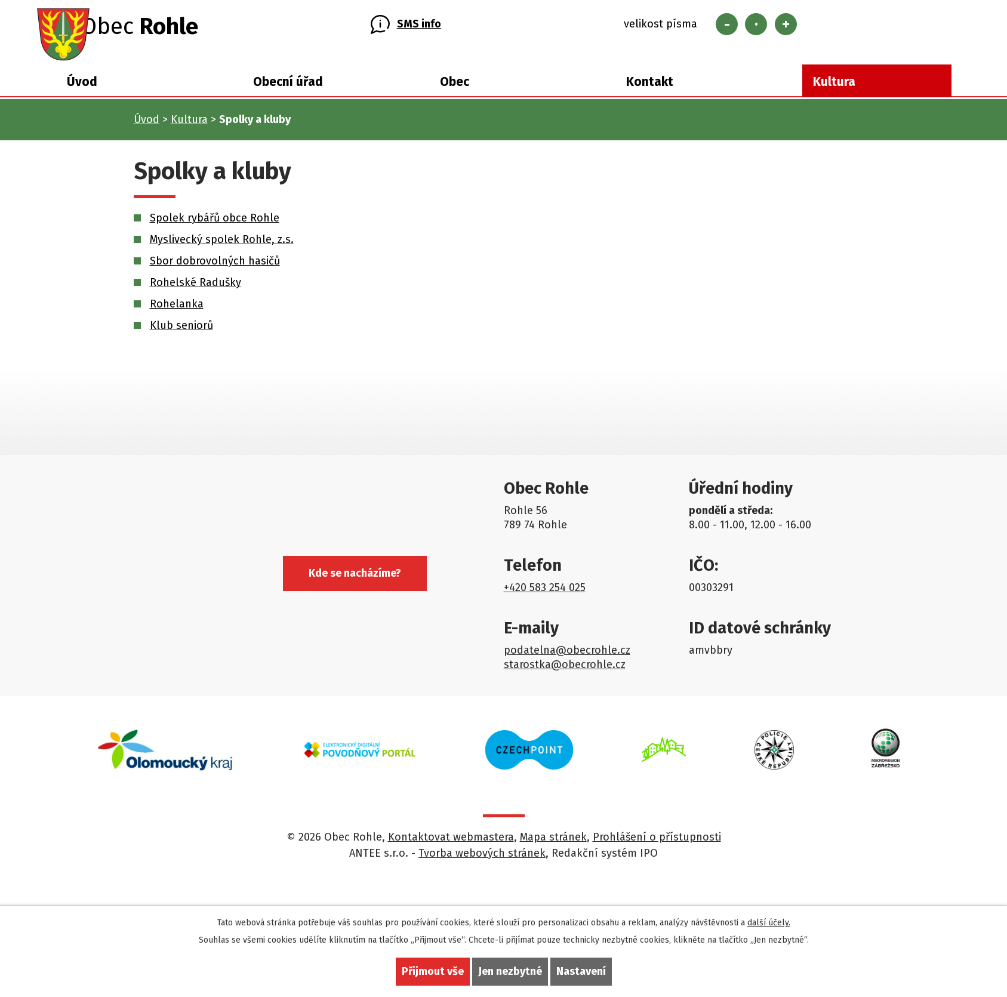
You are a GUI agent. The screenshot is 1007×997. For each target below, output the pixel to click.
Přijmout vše (433, 971)
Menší (727, 28)
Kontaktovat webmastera (451, 844)
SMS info (419, 28)
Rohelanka (177, 311)
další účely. (768, 923)
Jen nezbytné (510, 971)
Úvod (82, 91)
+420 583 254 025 (545, 595)
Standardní (756, 28)
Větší (786, 28)
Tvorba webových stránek (482, 860)
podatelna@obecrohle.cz (567, 657)
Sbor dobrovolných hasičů (215, 268)
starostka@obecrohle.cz (565, 672)
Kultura (834, 91)
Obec (454, 91)
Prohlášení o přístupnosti (657, 844)
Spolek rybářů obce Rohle (214, 225)
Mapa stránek (553, 844)
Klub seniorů (181, 333)
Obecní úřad (288, 91)
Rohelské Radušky (195, 290)
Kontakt (649, 91)
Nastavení (581, 971)
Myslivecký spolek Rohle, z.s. (222, 247)
